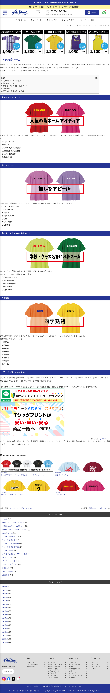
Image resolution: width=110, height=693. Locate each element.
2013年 (5, 632)
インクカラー (94, 669)
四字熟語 (6, 88)
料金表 (71, 666)
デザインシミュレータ (55, 664)
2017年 (5, 618)
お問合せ (92, 12)
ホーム (69, 25)
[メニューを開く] (5, 12)
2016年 (5, 622)
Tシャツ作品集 (8, 550)
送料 (70, 671)
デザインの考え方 (53, 673)
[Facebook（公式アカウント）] (8, 679)
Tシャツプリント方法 (10, 547)
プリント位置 (94, 664)
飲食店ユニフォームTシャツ (13, 523)
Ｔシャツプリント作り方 (85, 25)
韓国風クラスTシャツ (81, 468)
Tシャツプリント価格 (10, 543)
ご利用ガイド (51, 20)
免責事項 (72, 677)
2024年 (5, 594)
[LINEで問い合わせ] (104, 12)
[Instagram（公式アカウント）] (4, 679)
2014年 (5, 629)
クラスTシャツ (105, 439)
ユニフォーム (7, 533)
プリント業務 (7, 571)
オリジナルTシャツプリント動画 (15, 554)
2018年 (5, 615)
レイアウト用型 (53, 677)
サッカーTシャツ (8, 561)
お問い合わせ (8, 671)
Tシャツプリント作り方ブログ (73, 686)
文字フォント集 (53, 669)
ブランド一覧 (36, 20)
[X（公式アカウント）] (13, 679)
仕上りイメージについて (76, 675)
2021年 (5, 604)
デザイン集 (51, 662)
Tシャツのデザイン (9, 536)
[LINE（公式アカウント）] (18, 679)
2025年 (5, 590)
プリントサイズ (95, 666)
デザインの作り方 (53, 671)
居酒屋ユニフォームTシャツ (13, 526)
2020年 (5, 608)
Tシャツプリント (8, 540)
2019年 (5, 611)
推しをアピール (8, 83)
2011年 (5, 639)
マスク (5, 519)
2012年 (5, 635)
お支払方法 (72, 673)
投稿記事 (5, 568)
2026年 (5, 587)
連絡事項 (5, 575)
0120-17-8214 (59, 11)
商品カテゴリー (32, 662)
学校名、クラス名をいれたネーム (15, 86)
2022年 (5, 601)
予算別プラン (73, 662)
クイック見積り (68, 20)
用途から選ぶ (31, 666)
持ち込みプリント (74, 664)
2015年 (5, 625)
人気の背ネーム (81, 487)
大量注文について (74, 669)
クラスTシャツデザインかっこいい (21, 508)
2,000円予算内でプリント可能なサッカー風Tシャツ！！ (27, 468)
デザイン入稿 (52, 675)
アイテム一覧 (20, 20)
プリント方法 (94, 662)
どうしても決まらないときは (13, 91)
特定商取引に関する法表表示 (52, 686)
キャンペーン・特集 (87, 20)
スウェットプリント (10, 564)
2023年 (5, 597)
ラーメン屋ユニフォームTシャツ (15, 529)
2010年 (5, 643)
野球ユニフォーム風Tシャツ (27, 487)
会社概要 (37, 686)
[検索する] (39, 12)
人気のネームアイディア (12, 81)
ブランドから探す (32, 664)
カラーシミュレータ (54, 666)
